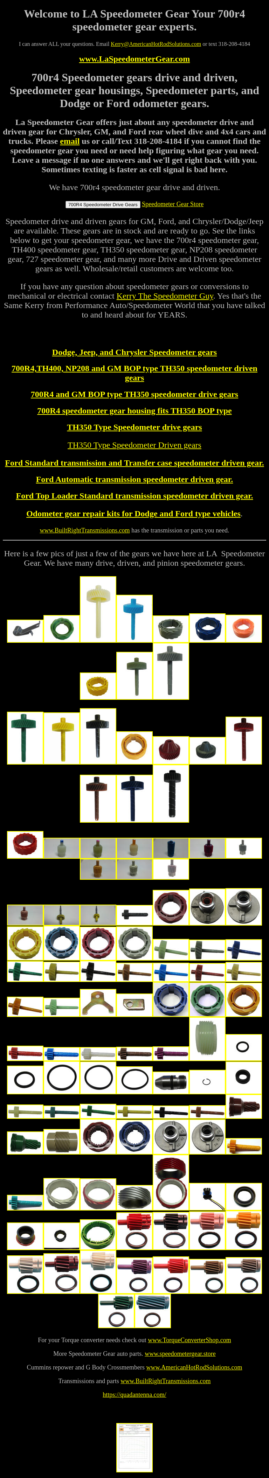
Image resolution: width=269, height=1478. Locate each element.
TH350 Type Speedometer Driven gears (134, 444)
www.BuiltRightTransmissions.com (165, 1381)
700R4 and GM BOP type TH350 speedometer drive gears (134, 394)
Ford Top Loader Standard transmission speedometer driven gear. (134, 495)
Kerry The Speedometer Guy (165, 295)
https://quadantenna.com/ (134, 1394)
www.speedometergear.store (180, 1353)
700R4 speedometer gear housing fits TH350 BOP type (134, 410)
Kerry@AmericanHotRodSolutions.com (156, 44)
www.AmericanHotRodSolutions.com (194, 1367)
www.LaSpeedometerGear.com (134, 58)
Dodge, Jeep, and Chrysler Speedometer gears (134, 352)
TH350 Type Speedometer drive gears (134, 427)
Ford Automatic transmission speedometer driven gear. (134, 479)
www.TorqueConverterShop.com (189, 1340)
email (70, 141)
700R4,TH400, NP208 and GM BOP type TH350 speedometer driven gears (134, 373)
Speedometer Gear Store (173, 204)
